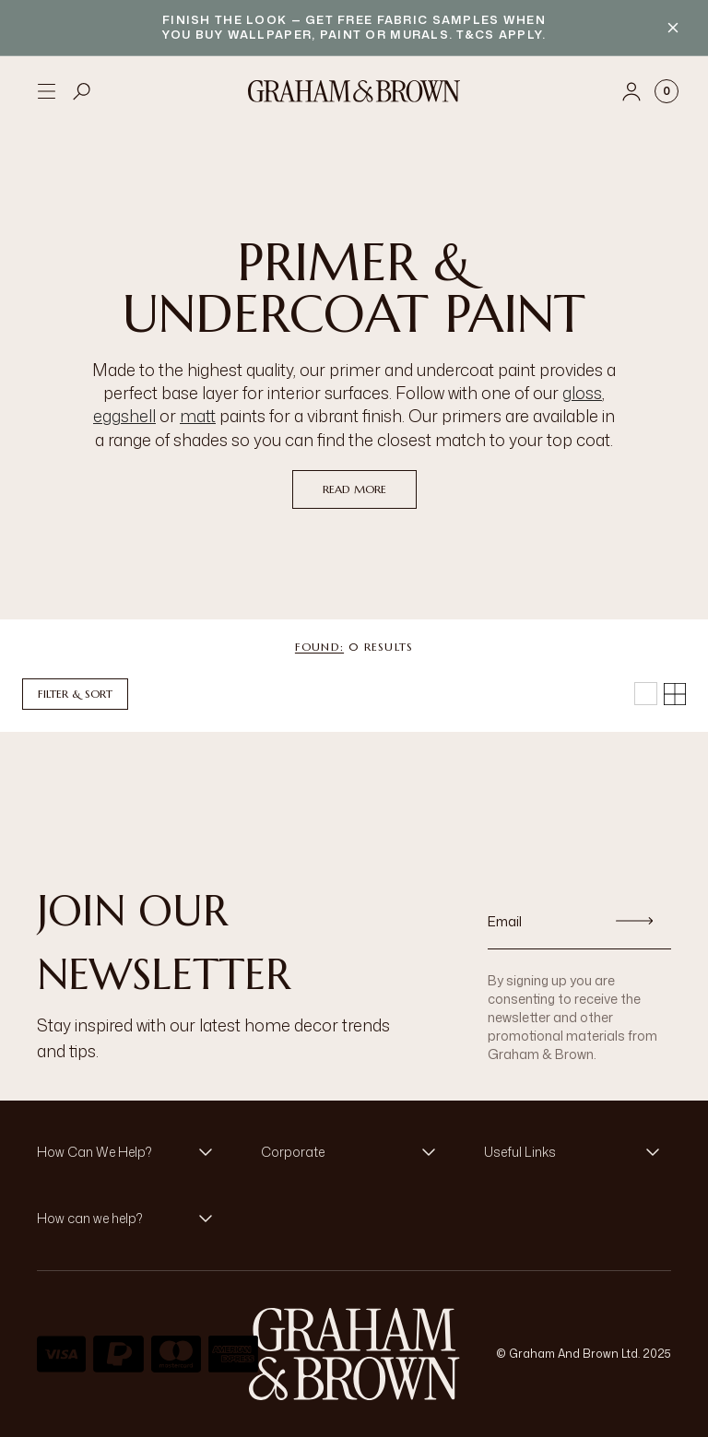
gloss (582, 393)
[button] (130, 1152)
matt (198, 416)
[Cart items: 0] (666, 91)
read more (354, 489)
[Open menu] (46, 91)
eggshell (124, 416)
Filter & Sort (75, 694)
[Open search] (82, 91)
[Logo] (354, 91)
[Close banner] (673, 27)
